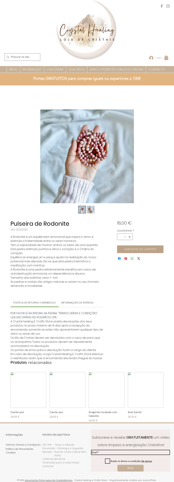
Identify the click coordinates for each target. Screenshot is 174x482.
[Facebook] (161, 6)
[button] (166, 57)
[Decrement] (120, 237)
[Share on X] (139, 258)
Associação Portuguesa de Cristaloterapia (49, 480)
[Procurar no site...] (22, 57)
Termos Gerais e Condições (23, 444)
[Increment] (130, 237)
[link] (34, 302)
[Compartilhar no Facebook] (119, 258)
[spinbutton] (125, 237)
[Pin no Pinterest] (126, 258)
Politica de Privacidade (19, 449)
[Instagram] (168, 6)
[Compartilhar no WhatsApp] (132, 258)
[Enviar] (130, 468)
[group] (87, 397)
